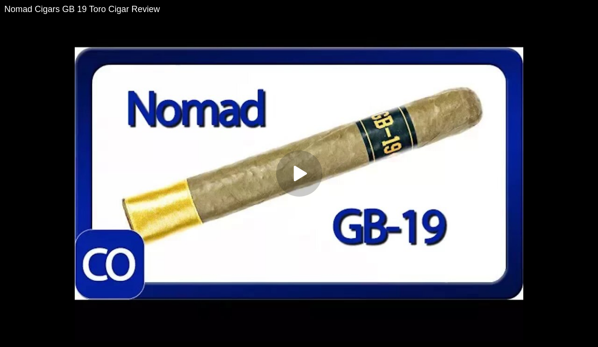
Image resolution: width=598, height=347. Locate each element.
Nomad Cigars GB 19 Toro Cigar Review (82, 9)
